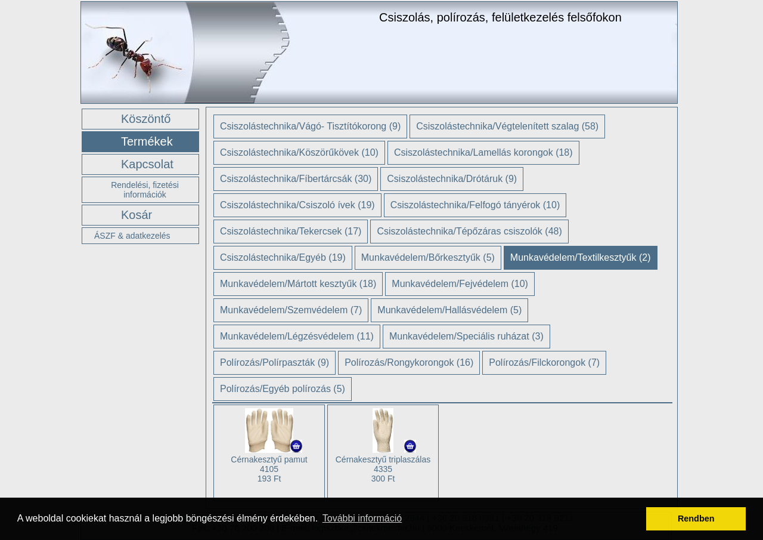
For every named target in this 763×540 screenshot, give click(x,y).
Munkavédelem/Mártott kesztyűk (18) (298, 284)
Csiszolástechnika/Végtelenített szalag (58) (507, 126)
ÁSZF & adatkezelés (132, 235)
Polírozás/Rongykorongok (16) (409, 362)
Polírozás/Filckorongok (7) (544, 362)
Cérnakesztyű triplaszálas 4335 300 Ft (383, 469)
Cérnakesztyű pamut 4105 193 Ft (269, 469)
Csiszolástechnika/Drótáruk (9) (452, 179)
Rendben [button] (696, 518)
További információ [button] (362, 518)
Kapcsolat (147, 164)
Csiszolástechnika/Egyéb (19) (283, 257)
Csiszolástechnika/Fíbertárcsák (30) (295, 179)
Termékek (147, 141)
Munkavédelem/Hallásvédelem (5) (449, 310)
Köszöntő (145, 118)
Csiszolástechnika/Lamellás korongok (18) (483, 152)
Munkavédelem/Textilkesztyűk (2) (580, 257)
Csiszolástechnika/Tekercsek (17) (290, 231)
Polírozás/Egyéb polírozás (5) (282, 389)
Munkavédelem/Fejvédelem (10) (460, 284)
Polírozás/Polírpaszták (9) (274, 362)
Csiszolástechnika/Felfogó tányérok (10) (475, 205)
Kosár (136, 214)
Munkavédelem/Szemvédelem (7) (291, 310)
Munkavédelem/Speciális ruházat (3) (466, 336)
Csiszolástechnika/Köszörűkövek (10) (299, 152)
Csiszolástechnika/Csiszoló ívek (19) (297, 205)
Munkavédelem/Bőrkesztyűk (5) (428, 257)
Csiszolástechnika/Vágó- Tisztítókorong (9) (310, 126)
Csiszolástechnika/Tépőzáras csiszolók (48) (469, 231)
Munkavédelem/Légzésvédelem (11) (297, 336)
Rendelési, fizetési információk (145, 189)
